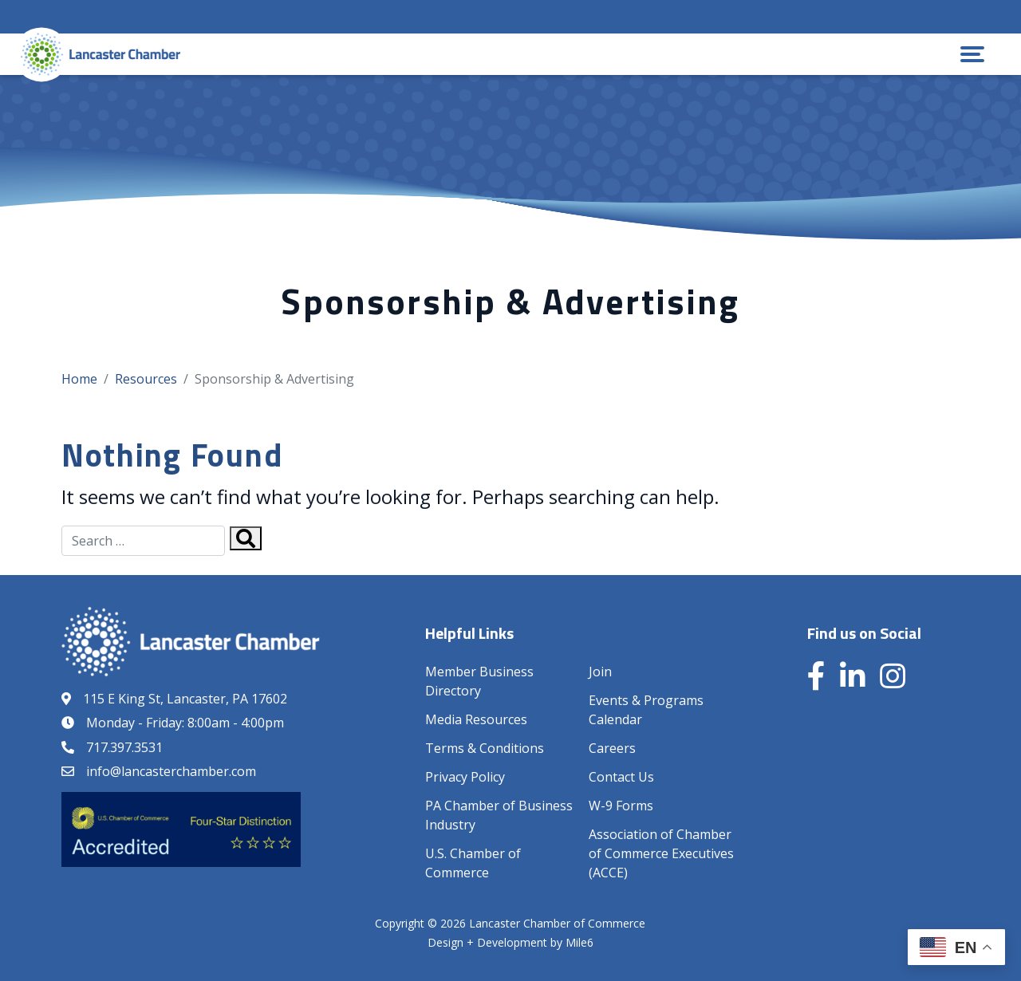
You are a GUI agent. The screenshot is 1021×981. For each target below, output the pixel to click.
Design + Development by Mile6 (510, 942)
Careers (612, 748)
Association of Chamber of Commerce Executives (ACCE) (661, 853)
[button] (972, 54)
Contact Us (621, 777)
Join (600, 671)
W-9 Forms (621, 805)
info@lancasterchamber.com (171, 771)
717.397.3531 (124, 747)
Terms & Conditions (484, 748)
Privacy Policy (465, 777)
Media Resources (476, 719)
